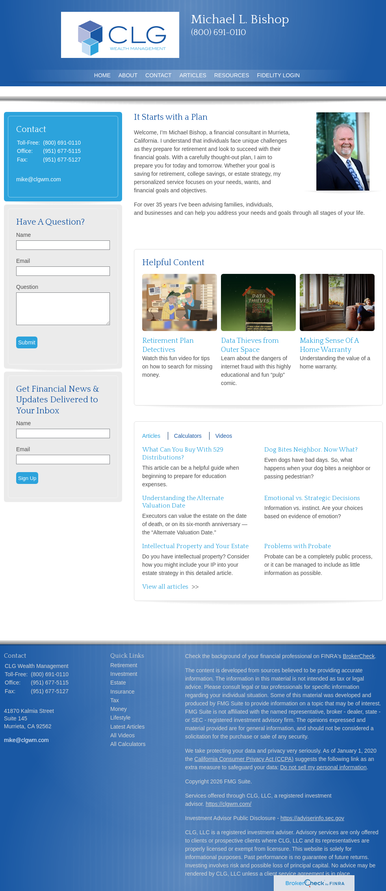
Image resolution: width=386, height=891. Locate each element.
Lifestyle (120, 717)
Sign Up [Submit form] (27, 478)
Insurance (122, 691)
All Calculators (127, 744)
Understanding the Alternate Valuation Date (183, 502)
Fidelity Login (278, 75)
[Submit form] (26, 342)
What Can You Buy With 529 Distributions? (182, 453)
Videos (223, 436)
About (128, 75)
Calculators (188, 436)
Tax (114, 700)
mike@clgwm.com (38, 179)
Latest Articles (127, 727)
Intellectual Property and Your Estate (195, 546)
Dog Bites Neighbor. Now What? (311, 449)
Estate (118, 682)
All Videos (122, 735)
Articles (193, 75)
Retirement (123, 665)
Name (23, 235)
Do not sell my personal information (323, 767)
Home (102, 75)
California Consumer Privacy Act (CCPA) (243, 759)
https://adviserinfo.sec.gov (312, 818)
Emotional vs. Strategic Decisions (312, 498)
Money (118, 709)
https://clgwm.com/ (228, 804)
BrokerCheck (359, 656)
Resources (231, 75)
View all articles (165, 586)
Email (23, 261)
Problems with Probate (297, 546)
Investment (123, 674)
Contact (158, 75)
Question (27, 287)
